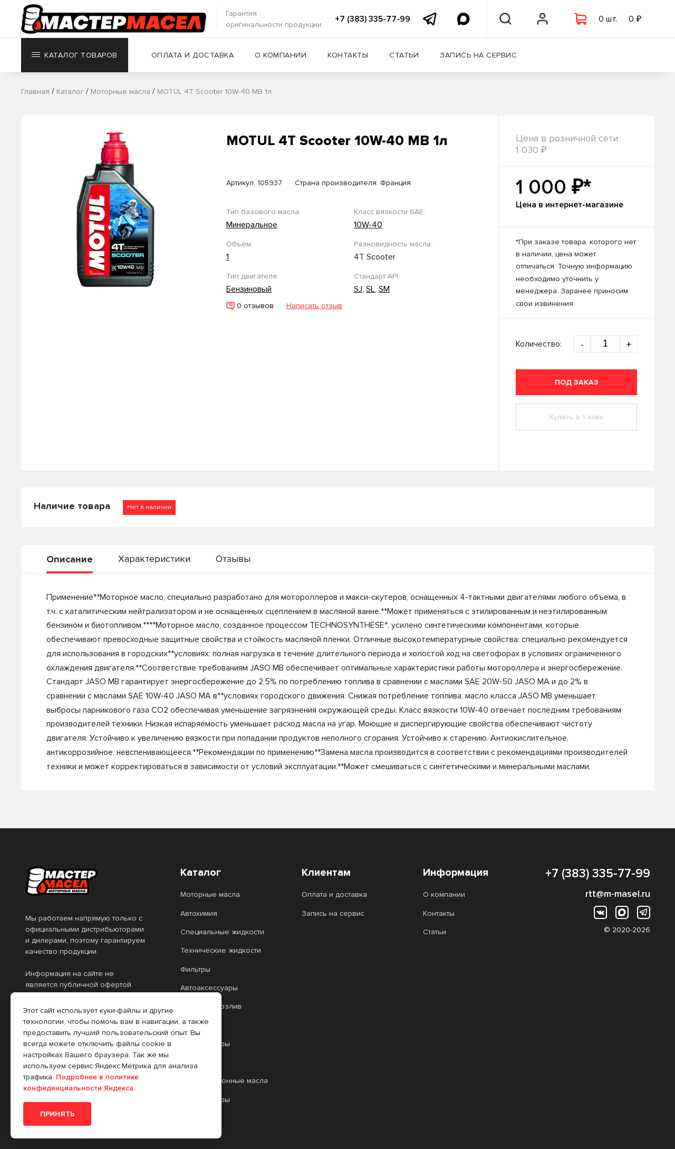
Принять (57, 1113)
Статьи (404, 55)
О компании (280, 55)
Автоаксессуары (209, 987)
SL (370, 289)
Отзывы (233, 558)
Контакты (347, 55)
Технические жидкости (220, 950)
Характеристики (154, 558)
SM (384, 289)
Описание (69, 559)
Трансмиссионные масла (224, 1080)
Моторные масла (210, 894)
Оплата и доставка (192, 55)
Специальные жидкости (222, 931)
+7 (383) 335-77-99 (372, 19)
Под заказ (577, 382)
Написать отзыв (314, 305)
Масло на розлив (211, 1006)
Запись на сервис (478, 55)
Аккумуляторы (205, 1043)
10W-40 (368, 224)
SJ (358, 289)
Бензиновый (249, 289)
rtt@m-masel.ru (617, 893)
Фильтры (195, 969)
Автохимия (198, 913)
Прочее (194, 1025)
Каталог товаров (75, 55)
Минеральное (251, 224)
